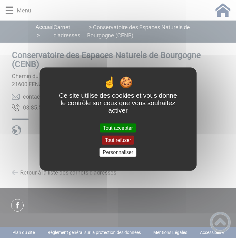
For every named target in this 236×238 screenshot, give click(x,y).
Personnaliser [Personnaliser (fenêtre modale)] (118, 152)
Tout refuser (118, 139)
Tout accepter (118, 127)
